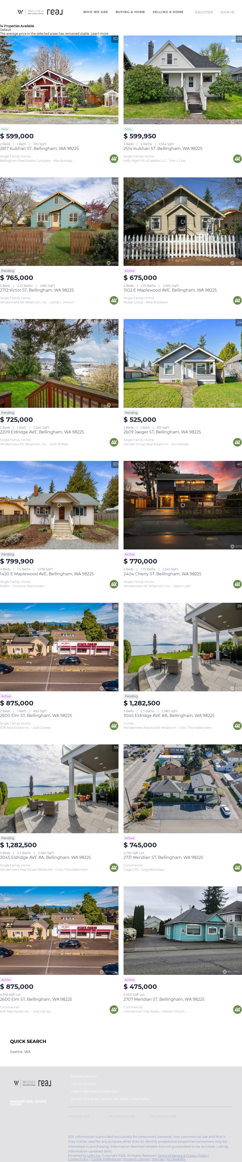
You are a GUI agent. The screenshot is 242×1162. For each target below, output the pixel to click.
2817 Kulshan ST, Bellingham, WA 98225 (39, 148)
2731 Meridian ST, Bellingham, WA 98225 (163, 857)
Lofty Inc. (94, 1155)
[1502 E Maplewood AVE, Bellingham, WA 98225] (183, 221)
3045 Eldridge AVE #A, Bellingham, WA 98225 (169, 715)
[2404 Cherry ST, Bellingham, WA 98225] (183, 505)
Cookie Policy (78, 1159)
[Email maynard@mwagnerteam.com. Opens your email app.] (101, 1091)
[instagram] (14, 1138)
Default (5, 30)
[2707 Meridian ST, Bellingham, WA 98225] (183, 930)
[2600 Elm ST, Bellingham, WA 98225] (59, 647)
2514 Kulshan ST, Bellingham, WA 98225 (163, 148)
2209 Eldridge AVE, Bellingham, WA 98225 (42, 432)
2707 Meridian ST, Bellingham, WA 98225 (164, 999)
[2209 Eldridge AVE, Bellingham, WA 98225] (59, 363)
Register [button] (204, 12)
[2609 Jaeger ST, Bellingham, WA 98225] (183, 363)
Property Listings (136, 1159)
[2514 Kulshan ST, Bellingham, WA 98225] (183, 79)
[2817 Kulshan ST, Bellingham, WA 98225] (59, 79)
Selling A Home (168, 12)
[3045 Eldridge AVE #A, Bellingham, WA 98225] (183, 647)
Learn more (99, 33)
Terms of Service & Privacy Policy (182, 1155)
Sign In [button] (227, 12)
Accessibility (176, 1159)
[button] (40, 12)
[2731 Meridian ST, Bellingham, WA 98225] (183, 788)
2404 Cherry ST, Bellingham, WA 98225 (162, 574)
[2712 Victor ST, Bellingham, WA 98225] (59, 221)
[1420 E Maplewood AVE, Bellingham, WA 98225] (59, 505)
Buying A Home (130, 12)
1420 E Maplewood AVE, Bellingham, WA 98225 (47, 574)
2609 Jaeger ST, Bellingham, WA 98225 (162, 432)
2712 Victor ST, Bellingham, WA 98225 (37, 290)
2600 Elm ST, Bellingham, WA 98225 (36, 715)
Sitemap (158, 1159)
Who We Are (95, 12)
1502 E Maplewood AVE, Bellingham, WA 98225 (170, 290)
